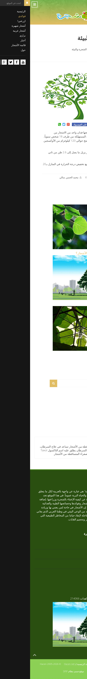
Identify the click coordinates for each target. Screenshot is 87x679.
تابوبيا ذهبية (76, 404)
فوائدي (65, 49)
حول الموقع (71, 664)
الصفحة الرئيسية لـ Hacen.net (48, 664)
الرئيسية (78, 49)
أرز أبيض (77, 414)
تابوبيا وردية (76, 424)
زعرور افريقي (75, 572)
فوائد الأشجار (74, 304)
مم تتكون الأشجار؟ (70, 355)
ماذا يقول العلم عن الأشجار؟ (64, 253)
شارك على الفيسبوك (53, 124)
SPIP (35, 671)
